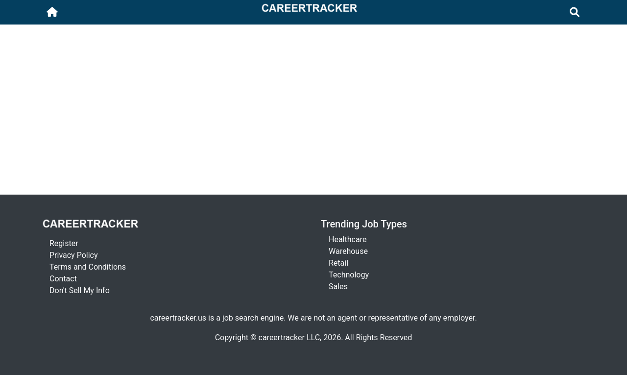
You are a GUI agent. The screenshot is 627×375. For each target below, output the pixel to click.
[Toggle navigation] (575, 12)
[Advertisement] (313, 47)
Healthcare (347, 239)
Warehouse (348, 251)
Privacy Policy (73, 255)
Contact (63, 278)
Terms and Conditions (87, 267)
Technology (349, 274)
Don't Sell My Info (79, 290)
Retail (338, 263)
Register (63, 243)
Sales (338, 286)
